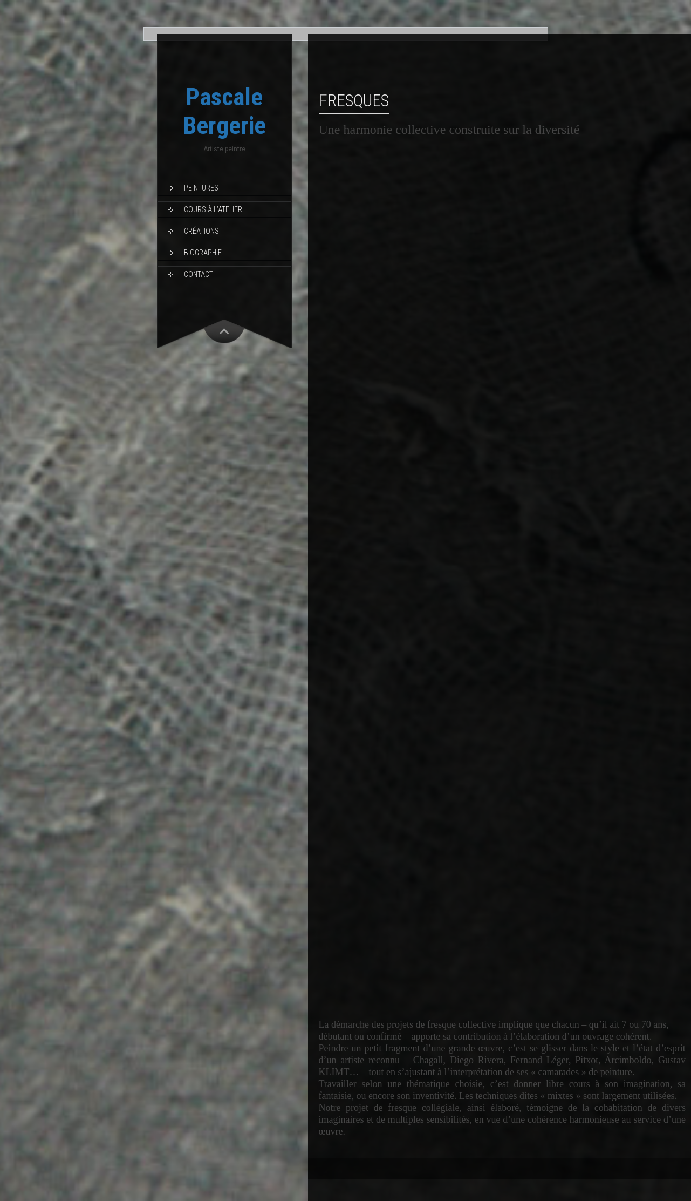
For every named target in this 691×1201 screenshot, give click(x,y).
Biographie (203, 252)
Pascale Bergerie (224, 111)
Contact (198, 274)
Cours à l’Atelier (213, 209)
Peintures (201, 188)
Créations (201, 231)
